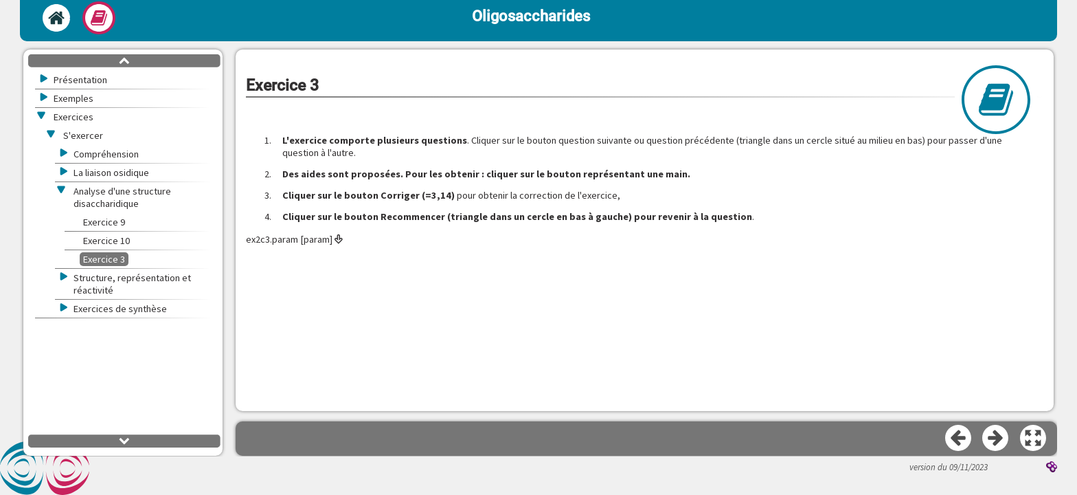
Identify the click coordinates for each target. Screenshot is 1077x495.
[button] (1033, 438)
